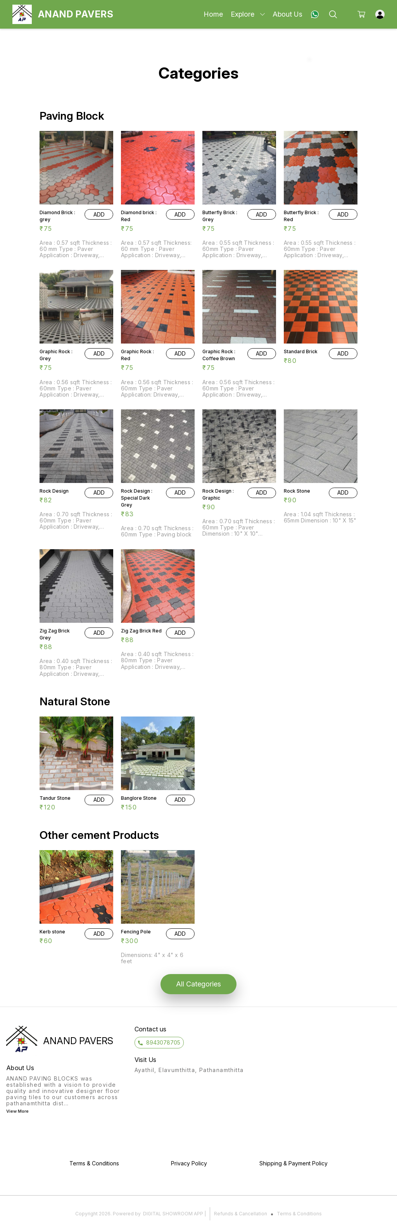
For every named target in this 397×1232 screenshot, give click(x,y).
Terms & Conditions (299, 1214)
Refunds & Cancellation (240, 1214)
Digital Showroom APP (173, 1214)
